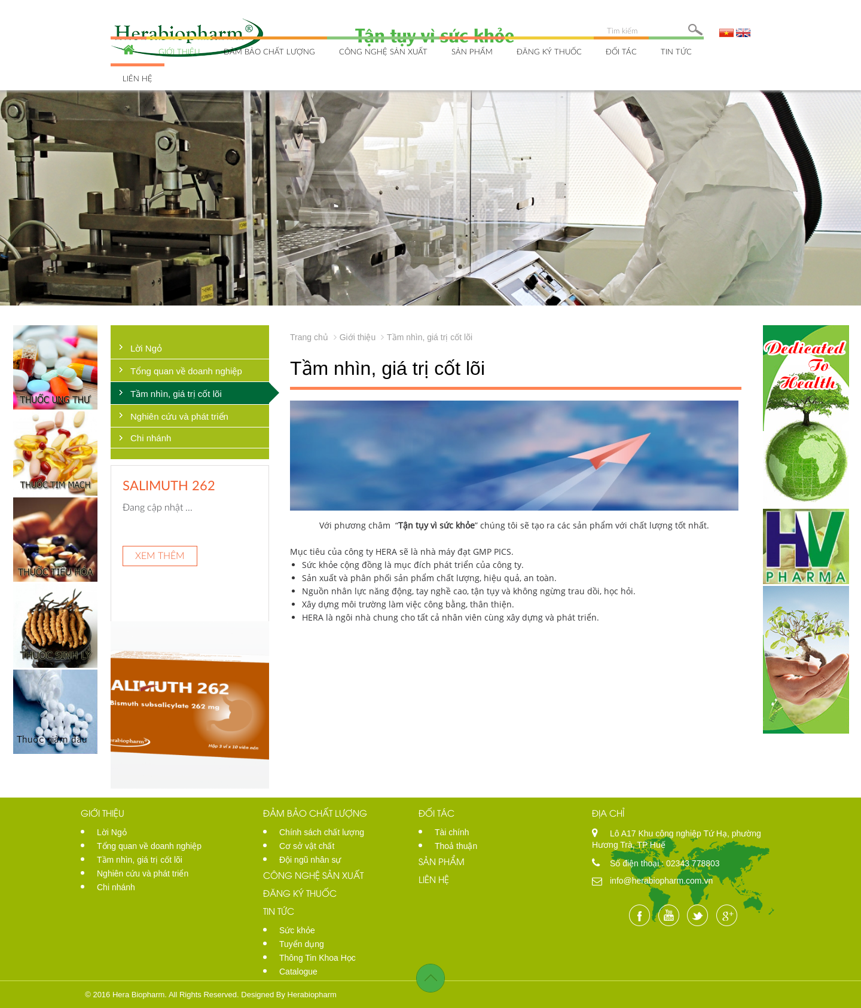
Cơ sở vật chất (306, 846)
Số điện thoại (635, 863)
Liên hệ (137, 78)
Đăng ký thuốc (549, 51)
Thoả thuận (456, 846)
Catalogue (298, 971)
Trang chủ (309, 337)
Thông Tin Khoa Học (317, 958)
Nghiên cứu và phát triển (179, 416)
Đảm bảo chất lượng (269, 51)
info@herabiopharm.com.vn (661, 880)
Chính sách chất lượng (321, 832)
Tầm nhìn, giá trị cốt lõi (176, 394)
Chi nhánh (150, 438)
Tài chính (452, 832)
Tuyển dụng (301, 944)
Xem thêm (160, 555)
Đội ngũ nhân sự (310, 860)
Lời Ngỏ (146, 348)
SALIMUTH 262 (169, 485)
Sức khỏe (297, 930)
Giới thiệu (179, 51)
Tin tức (676, 51)
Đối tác (621, 51)
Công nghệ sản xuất (383, 51)
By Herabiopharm (306, 994)
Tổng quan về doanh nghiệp (186, 371)
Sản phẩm (472, 51)
